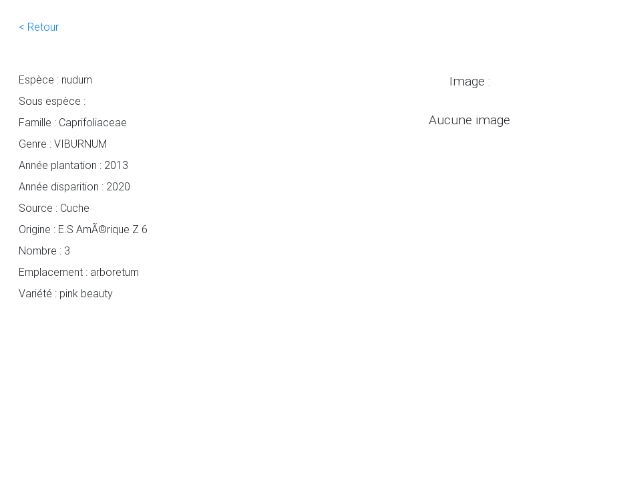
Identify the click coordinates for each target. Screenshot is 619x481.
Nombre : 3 (44, 250)
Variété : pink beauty (66, 293)
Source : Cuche (54, 207)
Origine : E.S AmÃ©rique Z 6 (83, 229)
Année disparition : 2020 (74, 186)
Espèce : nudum (55, 79)
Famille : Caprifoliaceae (73, 122)
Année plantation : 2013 (73, 165)
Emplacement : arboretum (79, 272)
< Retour (39, 26)
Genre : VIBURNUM (63, 143)
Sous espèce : (52, 101)
